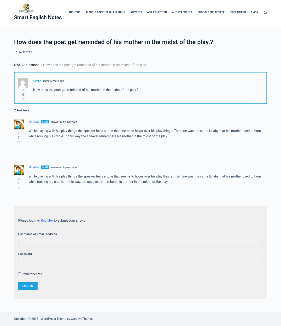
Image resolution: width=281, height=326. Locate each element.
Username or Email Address (37, 234)
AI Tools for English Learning (105, 12)
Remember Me (30, 274)
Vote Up (23, 89)
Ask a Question (157, 12)
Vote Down (23, 100)
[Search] (265, 12)
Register (47, 220)
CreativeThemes (82, 319)
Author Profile (182, 12)
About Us (74, 12)
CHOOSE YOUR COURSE (211, 12)
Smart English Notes (38, 17)
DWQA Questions (26, 65)
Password (25, 254)
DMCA (254, 12)
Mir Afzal (34, 121)
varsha (37, 80)
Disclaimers (238, 12)
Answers (136, 12)
